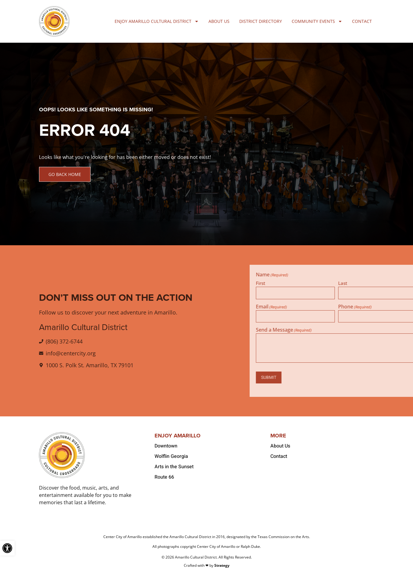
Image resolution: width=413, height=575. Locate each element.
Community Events (317, 21)
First (324, 283)
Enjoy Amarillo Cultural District (157, 21)
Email (334, 306)
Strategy (222, 565)
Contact (362, 21)
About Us (219, 21)
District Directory (260, 21)
